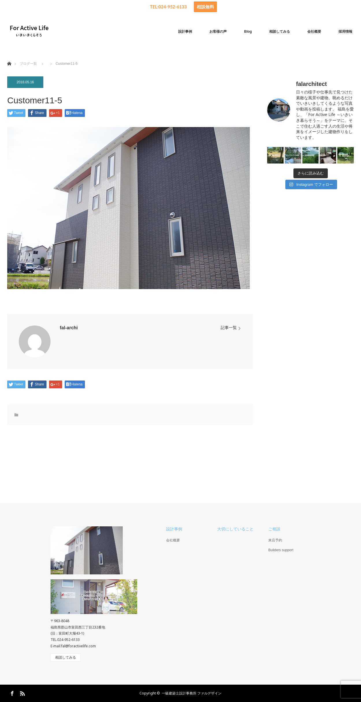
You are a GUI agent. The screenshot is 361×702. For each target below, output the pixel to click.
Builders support (280, 550)
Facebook (11, 692)
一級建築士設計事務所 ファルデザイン (192, 693)
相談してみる (279, 32)
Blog (248, 32)
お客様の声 (218, 32)
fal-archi (69, 327)
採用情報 (345, 32)
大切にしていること (235, 529)
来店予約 (275, 540)
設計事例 (185, 32)
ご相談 (274, 529)
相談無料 (205, 6)
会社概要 (314, 32)
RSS (21, 692)
